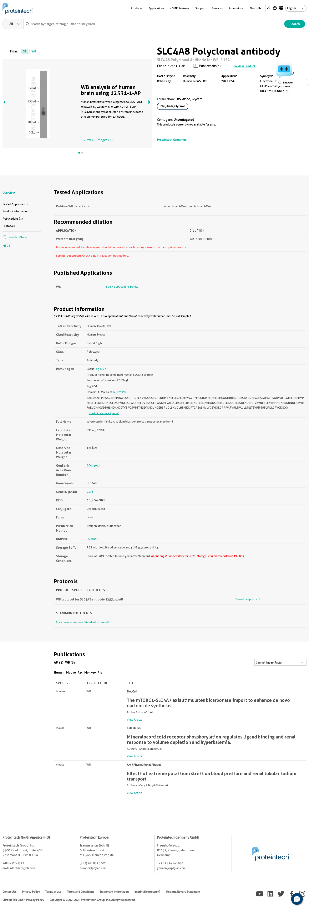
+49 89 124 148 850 (170, 863)
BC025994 (119, 392)
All (24, 51)
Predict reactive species (104, 413)
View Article (134, 719)
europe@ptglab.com (93, 868)
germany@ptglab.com (171, 868)
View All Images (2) (97, 140)
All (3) (58, 662)
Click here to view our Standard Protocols (82, 622)
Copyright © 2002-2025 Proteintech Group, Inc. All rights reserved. (92, 899)
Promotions (236, 8)
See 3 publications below (122, 286)
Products (136, 8)
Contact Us (9, 891)
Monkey (90, 672)
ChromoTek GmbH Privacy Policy (23, 899)
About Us (255, 8)
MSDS (6, 245)
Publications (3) (12, 218)
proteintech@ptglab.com (18, 868)
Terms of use (53, 891)
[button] (297, 899)
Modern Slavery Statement (183, 891)
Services (217, 8)
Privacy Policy (31, 891)
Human (59, 672)
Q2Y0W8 (92, 539)
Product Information (15, 211)
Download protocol (247, 599)
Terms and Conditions (80, 891)
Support (200, 8)
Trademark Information (114, 891)
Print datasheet (14, 237)
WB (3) (70, 662)
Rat (80, 672)
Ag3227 (101, 368)
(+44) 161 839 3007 (93, 863)
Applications (156, 8)
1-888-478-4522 (13, 863)
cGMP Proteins (179, 8)
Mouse (71, 672)
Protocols (8, 226)
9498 (90, 491)
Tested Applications (14, 204)
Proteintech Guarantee (172, 139)
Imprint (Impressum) (147, 891)
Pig (100, 672)
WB (33, 51)
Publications (208, 66)
